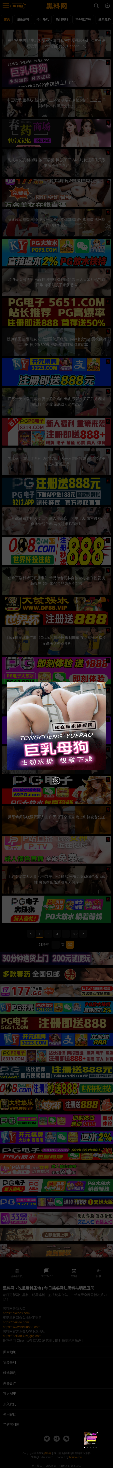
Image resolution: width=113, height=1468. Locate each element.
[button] (84, 1447)
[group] (90, 1438)
